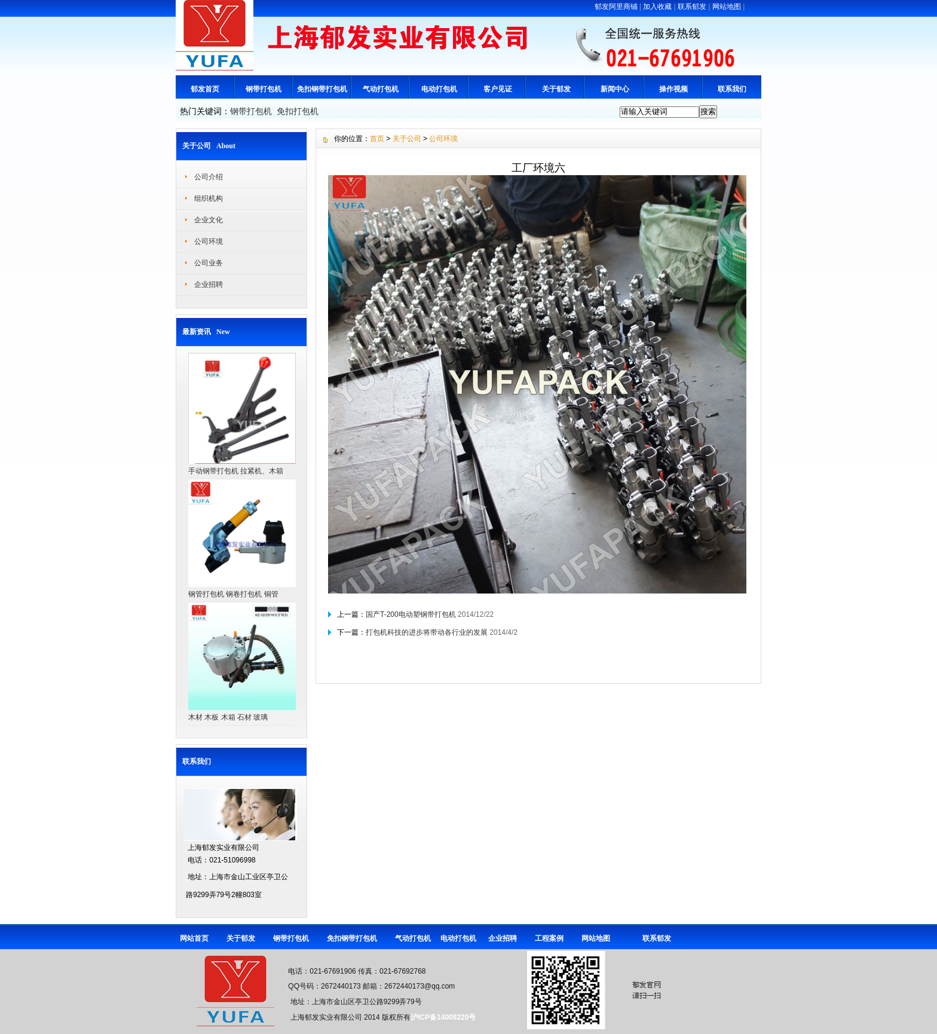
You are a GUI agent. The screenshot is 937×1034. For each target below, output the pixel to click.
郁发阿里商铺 (616, 6)
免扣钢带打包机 (322, 89)
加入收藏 (657, 6)
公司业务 (208, 263)
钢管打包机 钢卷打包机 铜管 (233, 594)
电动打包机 (439, 89)
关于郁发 (556, 89)
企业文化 (208, 220)
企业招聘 (208, 284)
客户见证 (497, 89)
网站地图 (726, 6)
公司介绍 (208, 177)
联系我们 (732, 89)
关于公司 (407, 138)
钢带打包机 (263, 89)
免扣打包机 (298, 111)
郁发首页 (205, 89)
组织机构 (208, 198)
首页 (377, 138)
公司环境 (208, 241)
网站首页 (194, 938)
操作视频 (673, 89)
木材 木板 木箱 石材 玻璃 (228, 717)
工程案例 (549, 938)
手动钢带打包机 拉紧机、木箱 (235, 471)
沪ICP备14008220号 (443, 1017)
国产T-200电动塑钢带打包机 (411, 614)
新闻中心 (615, 89)
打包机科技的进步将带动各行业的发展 (427, 632)
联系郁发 (692, 6)
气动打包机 (381, 89)
